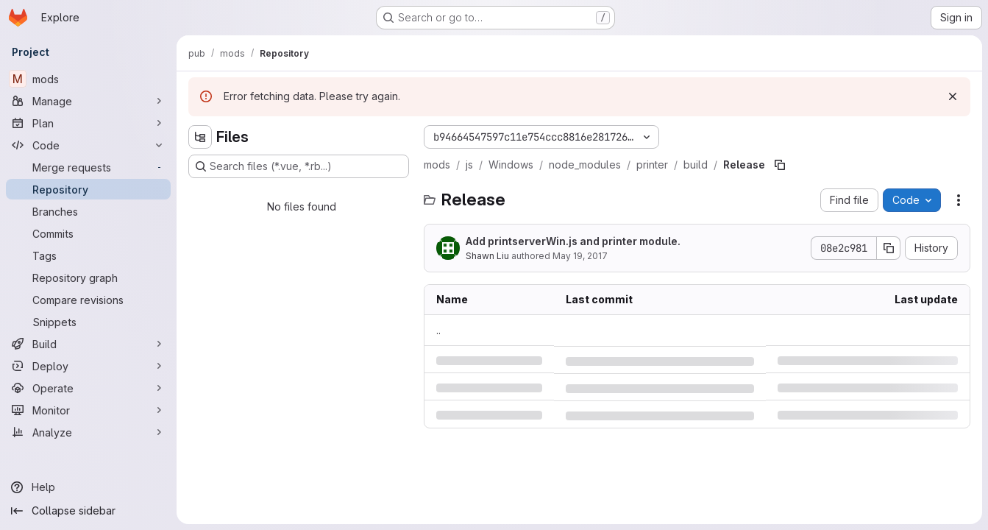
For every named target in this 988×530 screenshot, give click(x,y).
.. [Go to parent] (438, 330)
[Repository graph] (88, 277)
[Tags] (88, 255)
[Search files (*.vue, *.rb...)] (298, 166)
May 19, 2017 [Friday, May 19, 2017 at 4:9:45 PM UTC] (580, 255)
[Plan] (88, 123)
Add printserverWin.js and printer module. (573, 241)
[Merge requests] (88, 167)
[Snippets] (88, 321)
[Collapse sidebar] (88, 511)
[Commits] (88, 233)
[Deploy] (88, 366)
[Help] (88, 487)
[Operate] (88, 388)
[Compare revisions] (88, 299)
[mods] (88, 78)
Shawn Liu (487, 255)
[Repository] (88, 189)
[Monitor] (88, 410)
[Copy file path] (780, 165)
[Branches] (88, 211)
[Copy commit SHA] (888, 248)
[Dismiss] (953, 96)
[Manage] (88, 101)
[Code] (88, 145)
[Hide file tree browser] (200, 137)
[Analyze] (88, 432)
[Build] (88, 343)
